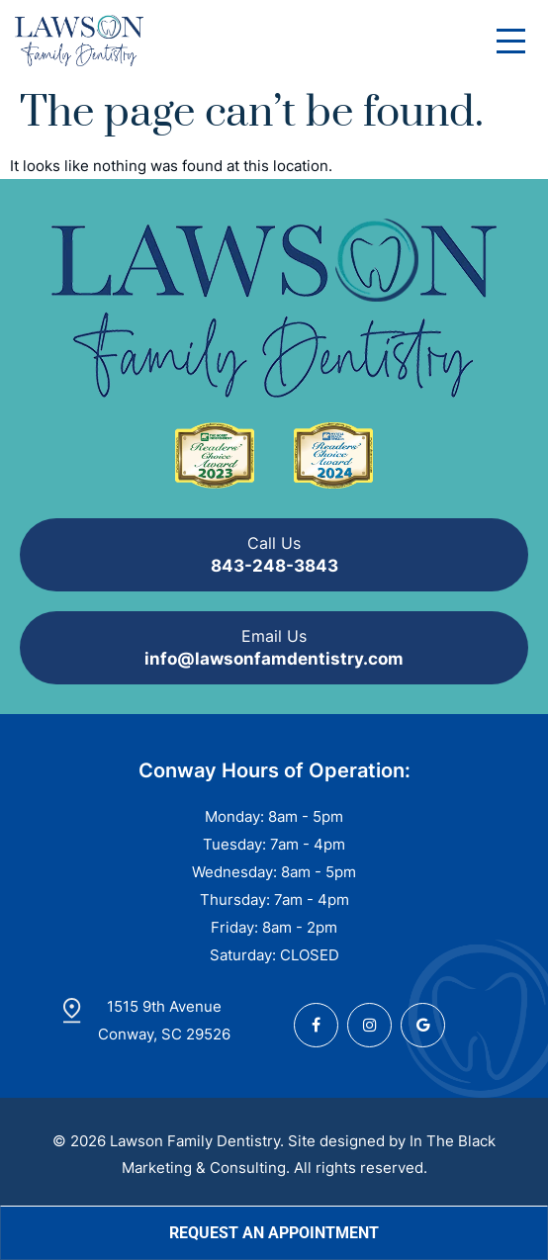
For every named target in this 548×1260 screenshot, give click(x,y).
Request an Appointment (274, 1232)
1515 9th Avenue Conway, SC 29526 (164, 1020)
